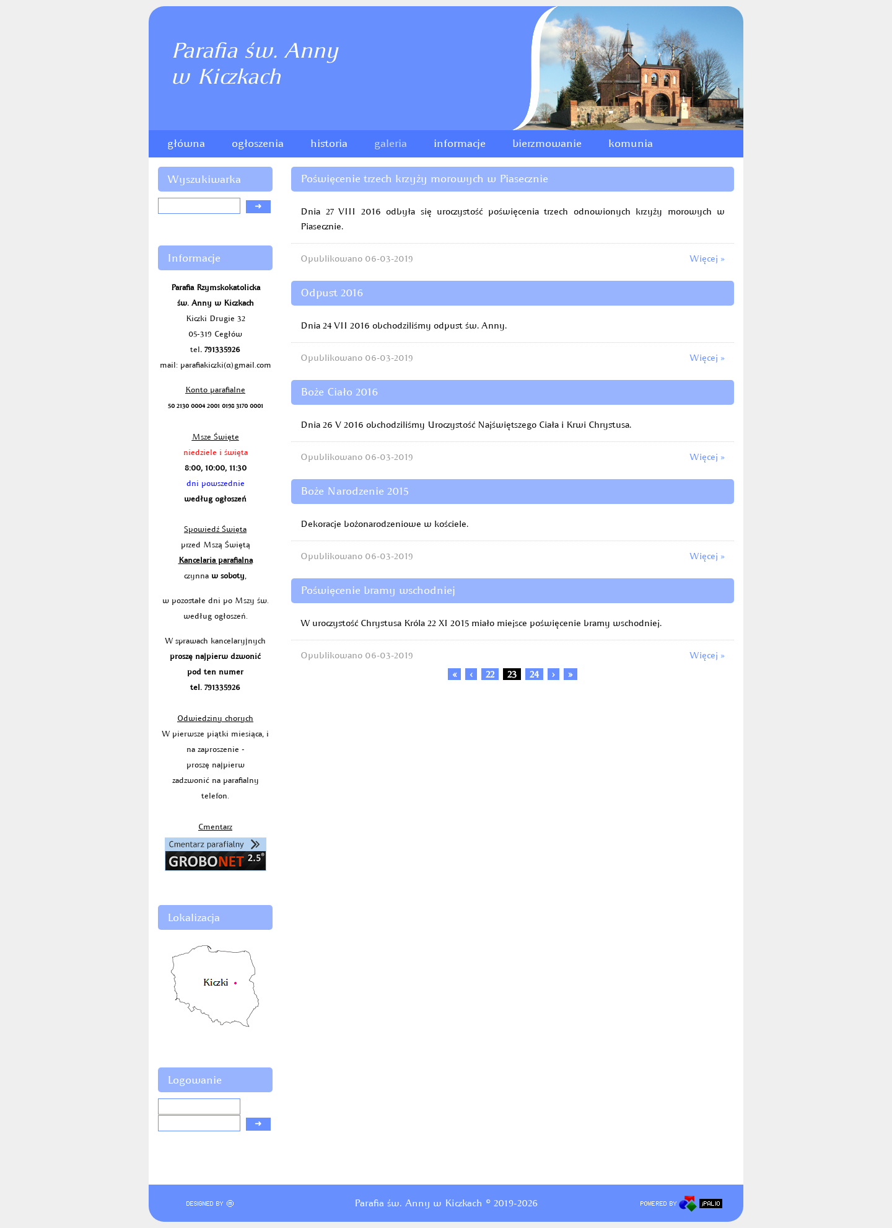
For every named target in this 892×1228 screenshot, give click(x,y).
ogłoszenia (258, 143)
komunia (630, 143)
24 (534, 674)
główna (186, 143)
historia (329, 143)
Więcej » (707, 258)
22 (490, 674)
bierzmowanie (547, 143)
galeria (390, 143)
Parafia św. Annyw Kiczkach (254, 63)
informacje (460, 143)
